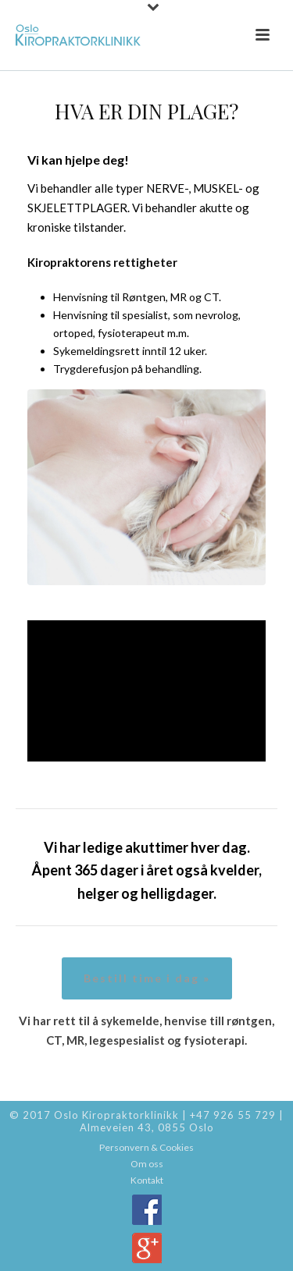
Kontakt (146, 1180)
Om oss (146, 1164)
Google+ (147, 1248)
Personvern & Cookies (146, 1147)
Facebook (147, 1210)
